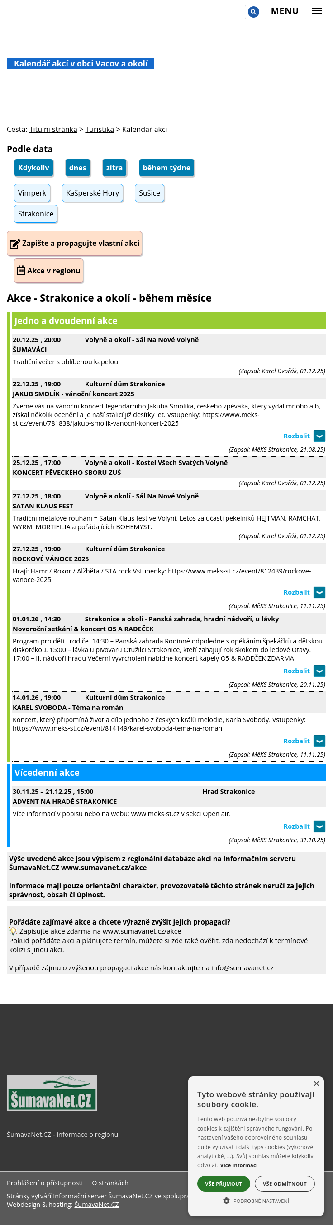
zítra (114, 168)
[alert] (256, 1146)
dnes (77, 168)
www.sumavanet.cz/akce (142, 930)
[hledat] (198, 13)
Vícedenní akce (47, 772)
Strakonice (35, 214)
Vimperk (32, 193)
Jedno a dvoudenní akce (66, 320)
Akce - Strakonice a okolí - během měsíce (109, 298)
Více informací (239, 1165)
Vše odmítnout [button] (285, 1183)
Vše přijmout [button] (223, 1183)
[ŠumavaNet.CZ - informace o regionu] (52, 1109)
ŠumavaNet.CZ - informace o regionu (62, 1134)
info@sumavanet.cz (242, 967)
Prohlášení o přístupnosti (45, 1182)
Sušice (149, 193)
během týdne (167, 168)
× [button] (316, 1084)
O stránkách (110, 1182)
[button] (256, 1200)
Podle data (30, 149)
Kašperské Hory (92, 193)
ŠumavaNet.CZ (96, 1204)
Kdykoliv (33, 168)
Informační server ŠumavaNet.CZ (103, 1196)
